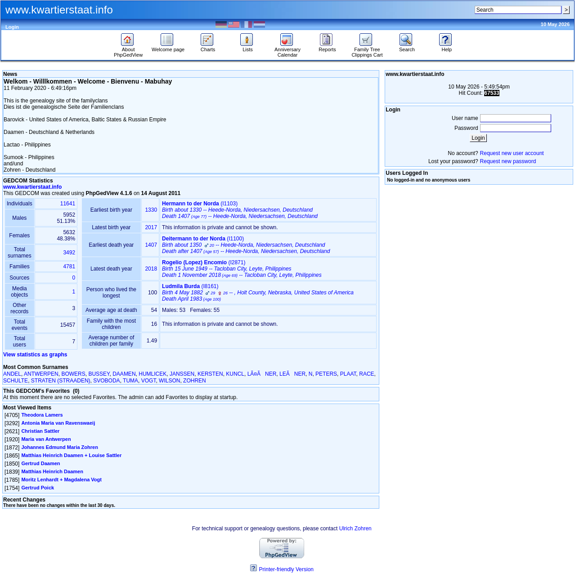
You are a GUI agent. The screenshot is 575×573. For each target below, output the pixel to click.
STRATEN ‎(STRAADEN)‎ (60, 381)
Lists (247, 47)
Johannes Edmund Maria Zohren (59, 447)
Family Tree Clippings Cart (366, 50)
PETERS (326, 374)
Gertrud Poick (37, 487)
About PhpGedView (128, 50)
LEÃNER (292, 374)
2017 (151, 227)
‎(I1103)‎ (240, 209)
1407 (151, 245)
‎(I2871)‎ (242, 268)
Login (12, 27)
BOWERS (73, 374)
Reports (327, 47)
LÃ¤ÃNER (262, 374)
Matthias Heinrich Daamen (52, 471)
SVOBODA (106, 381)
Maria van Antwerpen (46, 439)
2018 (151, 269)
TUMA (130, 381)
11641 (67, 203)
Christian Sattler (40, 431)
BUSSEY (98, 374)
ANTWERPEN (41, 374)
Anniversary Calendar (287, 50)
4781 (69, 266)
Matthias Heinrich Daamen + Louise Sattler (71, 455)
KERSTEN (210, 374)
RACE (366, 374)
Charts (208, 47)
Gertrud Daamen (40, 463)
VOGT (148, 381)
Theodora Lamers (42, 415)
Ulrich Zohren (355, 528)
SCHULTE (15, 381)
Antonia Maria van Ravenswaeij (58, 423)
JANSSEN (182, 374)
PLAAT (348, 374)
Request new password (508, 161)
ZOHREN (194, 381)
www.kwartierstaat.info (32, 187)
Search (407, 47)
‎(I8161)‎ (258, 292)
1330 (151, 210)
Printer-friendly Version (286, 569)
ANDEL (12, 374)
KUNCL (235, 374)
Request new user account (512, 153)
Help (446, 47)
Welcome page (168, 47)
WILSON (169, 381)
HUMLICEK (152, 374)
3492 (69, 252)
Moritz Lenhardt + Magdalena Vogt (61, 479)
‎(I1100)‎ (246, 244)
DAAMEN (123, 374)
